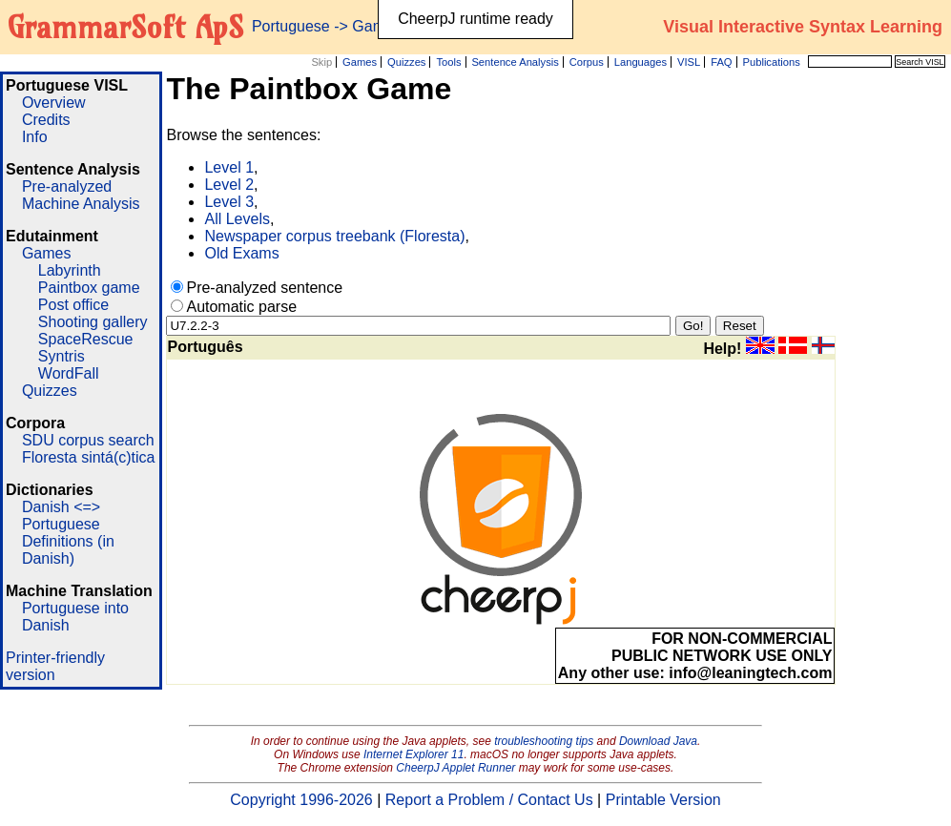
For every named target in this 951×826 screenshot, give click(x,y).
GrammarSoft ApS (125, 27)
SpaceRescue (86, 339)
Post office (73, 305)
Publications (770, 62)
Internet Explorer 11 (413, 754)
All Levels (236, 219)
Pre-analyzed (67, 186)
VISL (688, 62)
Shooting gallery (93, 322)
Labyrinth (69, 270)
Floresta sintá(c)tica (88, 457)
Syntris (61, 356)
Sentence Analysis (514, 62)
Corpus (586, 62)
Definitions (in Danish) (68, 550)
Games (359, 62)
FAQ (721, 62)
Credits (46, 120)
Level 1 (229, 167)
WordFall (68, 373)
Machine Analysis (81, 204)
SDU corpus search (88, 440)
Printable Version (663, 800)
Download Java (658, 741)
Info (35, 137)
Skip (321, 62)
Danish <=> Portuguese (61, 515)
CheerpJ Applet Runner (455, 767)
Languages (640, 62)
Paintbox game (89, 287)
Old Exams (241, 253)
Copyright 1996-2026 (301, 800)
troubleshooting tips (543, 741)
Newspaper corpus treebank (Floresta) (334, 236)
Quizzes (406, 62)
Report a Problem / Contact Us (489, 800)
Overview (54, 102)
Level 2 (229, 184)
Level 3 (229, 202)
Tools (448, 62)
